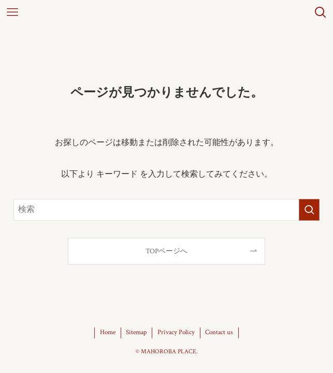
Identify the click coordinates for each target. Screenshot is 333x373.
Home (107, 332)
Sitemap (136, 332)
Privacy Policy (176, 332)
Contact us (219, 332)
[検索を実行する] (309, 210)
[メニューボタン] (12, 12)
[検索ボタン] (320, 12)
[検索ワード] (166, 210)
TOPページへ (166, 251)
